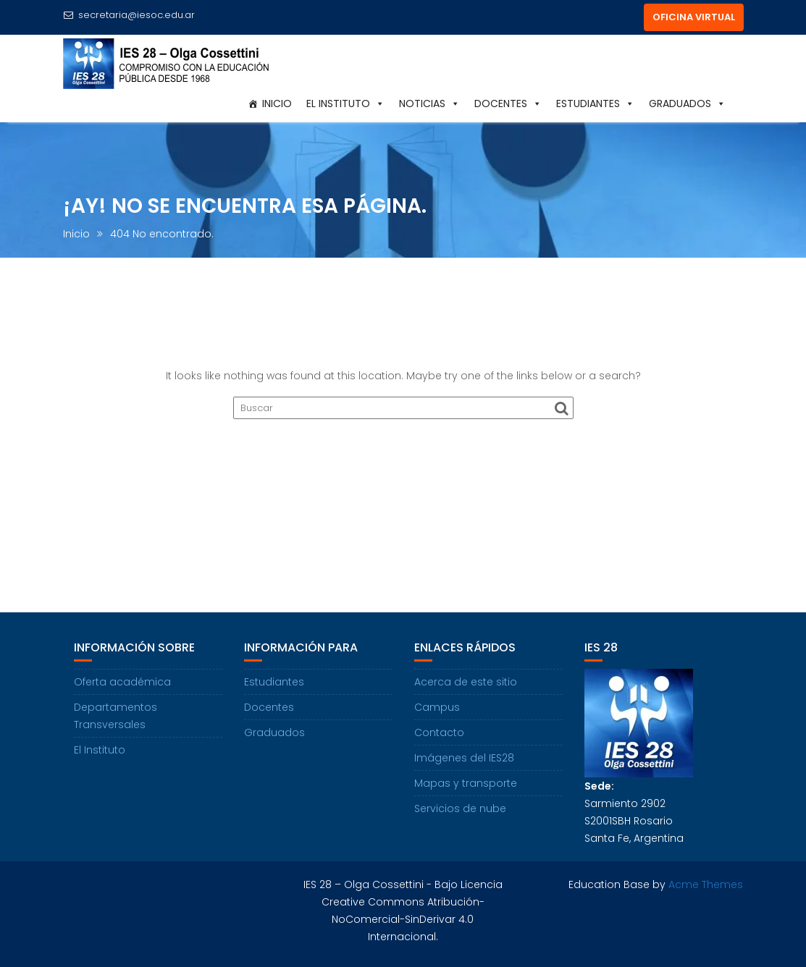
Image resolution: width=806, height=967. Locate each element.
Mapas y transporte (465, 783)
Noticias (429, 103)
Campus (437, 707)
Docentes (508, 103)
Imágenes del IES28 (464, 758)
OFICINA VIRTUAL (693, 17)
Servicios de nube (460, 808)
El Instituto (345, 103)
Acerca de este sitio (465, 682)
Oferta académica (122, 682)
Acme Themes (705, 884)
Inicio (277, 103)
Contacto (439, 732)
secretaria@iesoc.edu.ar (129, 15)
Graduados (687, 103)
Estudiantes (595, 103)
